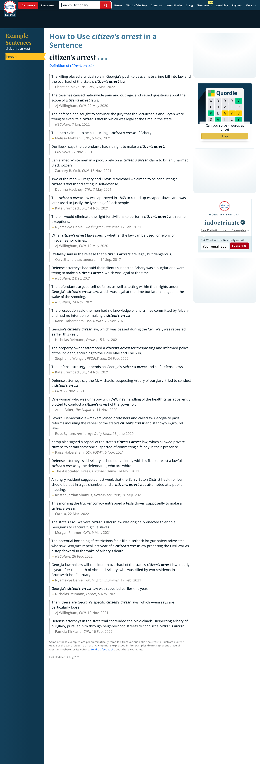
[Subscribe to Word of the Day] (215, 246)
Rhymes (237, 5)
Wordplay (222, 5)
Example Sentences (18, 39)
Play (225, 136)
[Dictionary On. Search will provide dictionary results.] (38, 5)
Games (118, 5)
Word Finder (174, 5)
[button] (251, 5)
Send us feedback (102, 649)
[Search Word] (105, 5)
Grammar (157, 5)
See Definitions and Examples (223, 230)
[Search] (85, 5)
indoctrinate (222, 222)
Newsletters (204, 5)
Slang (189, 5)
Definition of (72, 65)
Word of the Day (136, 5)
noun (103, 58)
